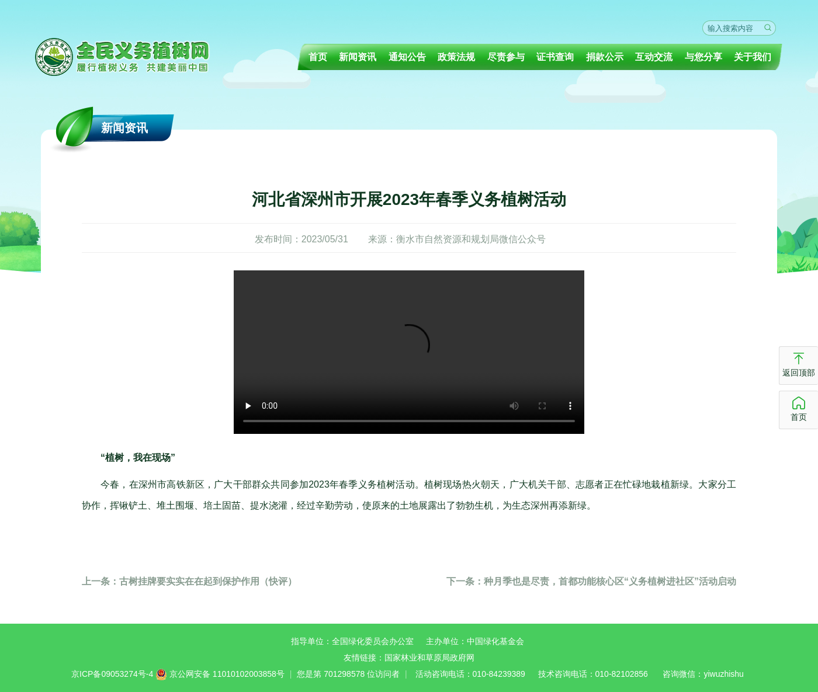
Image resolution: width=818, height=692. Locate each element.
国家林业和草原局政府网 (429, 657)
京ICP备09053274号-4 (112, 674)
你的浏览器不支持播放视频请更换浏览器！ (409, 352)
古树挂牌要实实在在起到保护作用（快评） (189, 581)
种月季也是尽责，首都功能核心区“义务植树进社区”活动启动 (591, 581)
